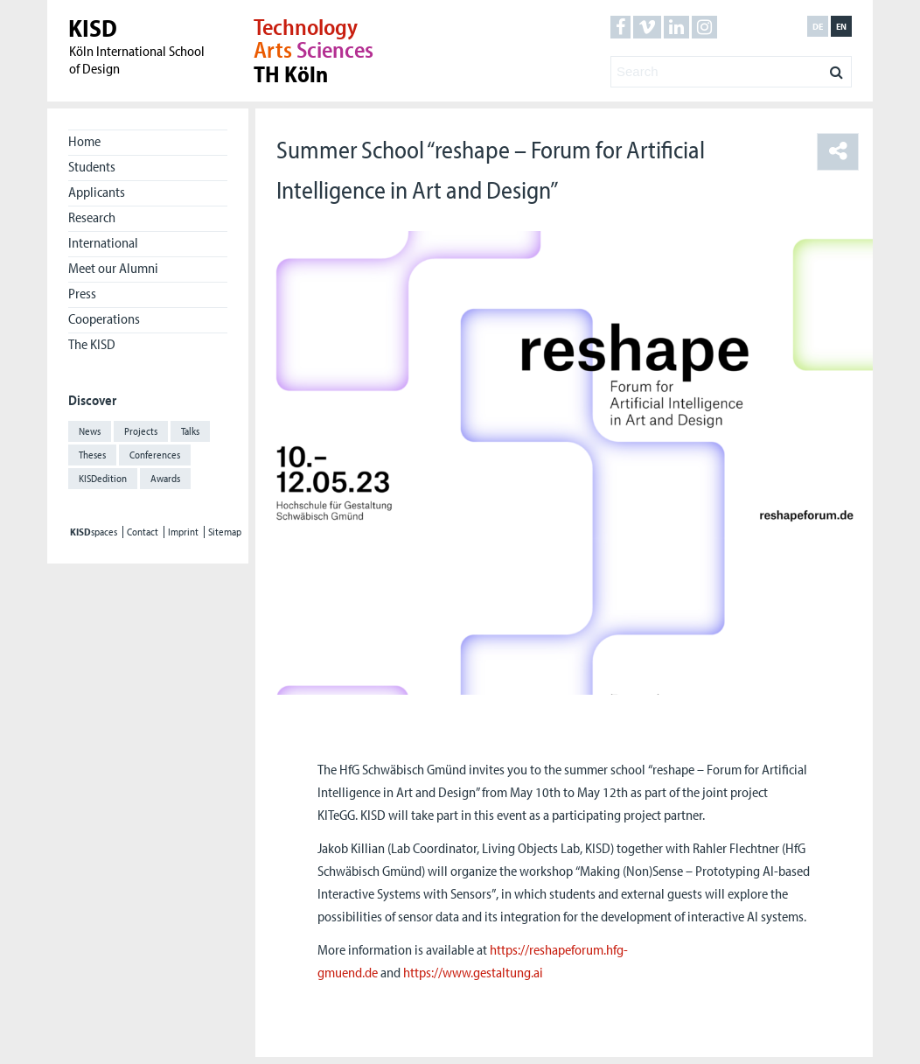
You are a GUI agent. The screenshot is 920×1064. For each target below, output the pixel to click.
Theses (92, 454)
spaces (93, 532)
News (90, 431)
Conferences (154, 454)
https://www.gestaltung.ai (473, 972)
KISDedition (103, 478)
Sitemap (224, 532)
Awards (165, 478)
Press (82, 293)
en (841, 26)
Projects (140, 431)
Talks (190, 431)
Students (91, 166)
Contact (142, 532)
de (817, 26)
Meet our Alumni (113, 267)
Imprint (183, 532)
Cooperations (104, 318)
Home (84, 141)
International (103, 242)
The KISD (91, 344)
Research (91, 217)
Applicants (96, 191)
